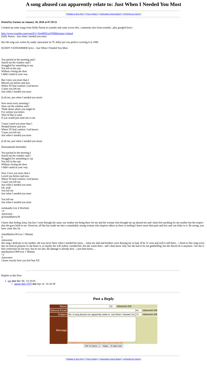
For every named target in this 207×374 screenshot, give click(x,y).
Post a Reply (91, 14)
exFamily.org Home (132, 14)
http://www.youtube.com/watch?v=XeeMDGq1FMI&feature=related (37, 33)
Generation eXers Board (110, 14)
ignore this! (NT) (23, 283)
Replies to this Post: (11, 275)
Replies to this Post (75, 14)
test (9, 281)
